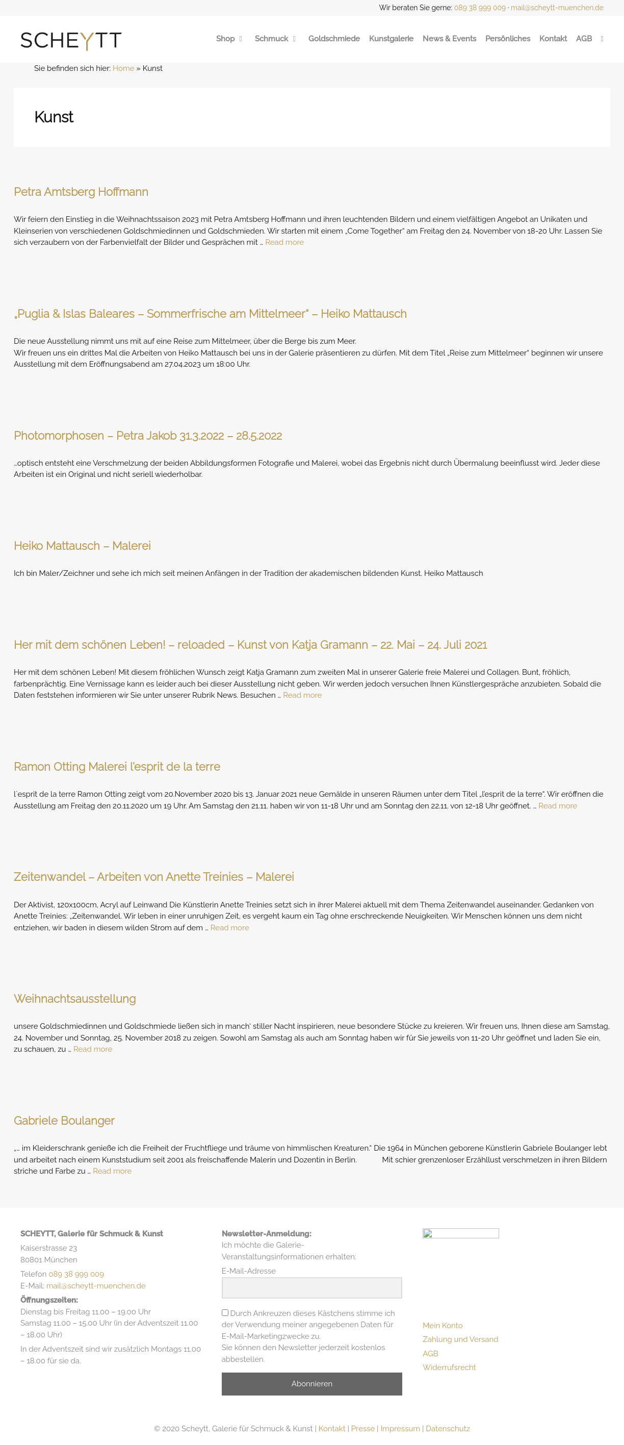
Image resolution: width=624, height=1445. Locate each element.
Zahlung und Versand (460, 1343)
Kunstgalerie (391, 38)
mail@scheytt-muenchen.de (557, 8)
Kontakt (553, 38)
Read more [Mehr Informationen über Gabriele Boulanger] (112, 1171)
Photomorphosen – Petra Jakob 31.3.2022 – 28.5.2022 (148, 435)
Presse (363, 1428)
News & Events (449, 38)
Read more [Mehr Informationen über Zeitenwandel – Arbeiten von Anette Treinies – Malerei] (230, 927)
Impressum (400, 1428)
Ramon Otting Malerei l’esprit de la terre (117, 766)
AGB (584, 38)
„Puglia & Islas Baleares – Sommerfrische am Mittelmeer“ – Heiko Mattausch (210, 313)
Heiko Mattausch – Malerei (82, 545)
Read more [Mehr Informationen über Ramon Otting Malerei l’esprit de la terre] (557, 805)
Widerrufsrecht (449, 1371)
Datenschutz (448, 1428)
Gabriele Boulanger (64, 1120)
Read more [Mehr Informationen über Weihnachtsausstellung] (92, 1049)
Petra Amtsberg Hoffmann (81, 191)
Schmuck (277, 39)
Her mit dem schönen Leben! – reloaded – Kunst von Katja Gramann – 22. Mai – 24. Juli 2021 (250, 644)
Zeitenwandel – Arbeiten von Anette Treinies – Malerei (154, 876)
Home (123, 68)
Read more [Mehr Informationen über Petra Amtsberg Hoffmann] (284, 242)
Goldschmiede (334, 38)
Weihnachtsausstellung (75, 998)
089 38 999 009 (480, 8)
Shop (231, 39)
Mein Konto (442, 1328)
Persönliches (507, 38)
